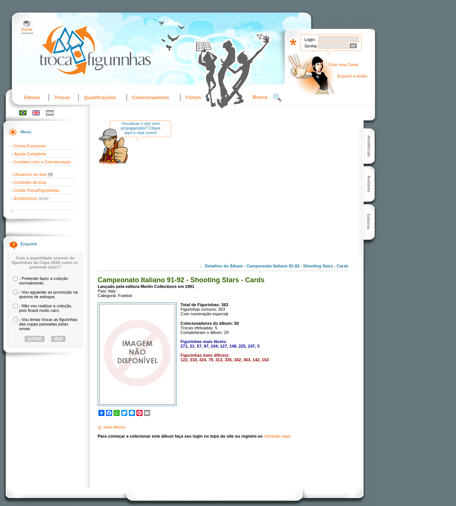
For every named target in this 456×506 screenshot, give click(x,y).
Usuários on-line (30, 174)
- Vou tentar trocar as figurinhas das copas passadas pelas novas (48, 324)
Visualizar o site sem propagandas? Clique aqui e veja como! (141, 128)
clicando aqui (277, 436)
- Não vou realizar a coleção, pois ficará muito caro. (45, 308)
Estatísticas (26, 198)
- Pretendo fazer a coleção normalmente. (43, 280)
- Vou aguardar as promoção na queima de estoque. (48, 294)
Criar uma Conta (343, 65)
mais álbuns (114, 427)
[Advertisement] (240, 197)
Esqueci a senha (352, 76)
